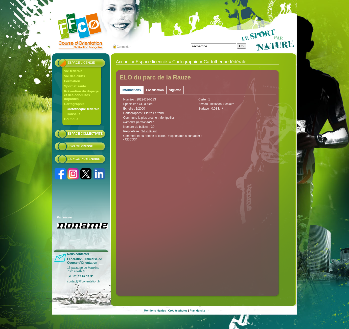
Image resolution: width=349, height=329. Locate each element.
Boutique (71, 119)
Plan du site (197, 310)
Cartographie (74, 104)
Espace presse (80, 146)
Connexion (124, 47)
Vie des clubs (74, 76)
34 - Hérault (149, 131)
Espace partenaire (84, 159)
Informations (132, 90)
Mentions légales (155, 310)
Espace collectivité (85, 133)
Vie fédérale (73, 71)
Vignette (175, 90)
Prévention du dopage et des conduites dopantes (81, 95)
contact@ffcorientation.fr (83, 281)
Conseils (73, 114)
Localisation (155, 90)
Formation (72, 81)
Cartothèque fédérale (83, 109)
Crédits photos (178, 310)
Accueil (123, 61)
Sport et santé (75, 86)
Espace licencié (81, 63)
